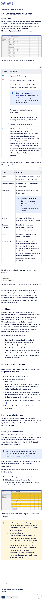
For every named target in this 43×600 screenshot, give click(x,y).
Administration (5, 9)
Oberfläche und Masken (17, 9)
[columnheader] (6, 71)
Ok (3, 597)
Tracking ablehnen (12, 597)
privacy (4, 591)
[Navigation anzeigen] (39, 596)
